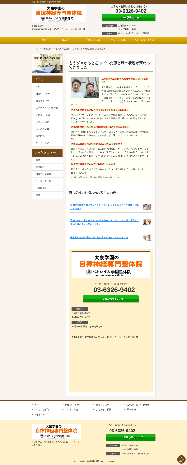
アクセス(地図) (118, 40)
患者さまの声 (93, 40)
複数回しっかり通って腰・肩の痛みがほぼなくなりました (99, 237)
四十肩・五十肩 (43, 181)
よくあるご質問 (43, 128)
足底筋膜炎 (41, 188)
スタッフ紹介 (42, 122)
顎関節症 (40, 167)
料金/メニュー (69, 40)
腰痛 (38, 195)
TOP (44, 40)
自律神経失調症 (43, 174)
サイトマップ (42, 142)
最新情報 (40, 136)
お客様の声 (46, 49)
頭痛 (38, 160)
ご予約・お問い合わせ (143, 40)
